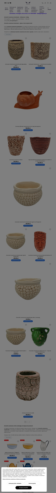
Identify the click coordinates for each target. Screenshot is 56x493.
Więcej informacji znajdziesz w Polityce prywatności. (14, 479)
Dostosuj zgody (32, 483)
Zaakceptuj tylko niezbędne (15, 483)
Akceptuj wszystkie (23, 487)
